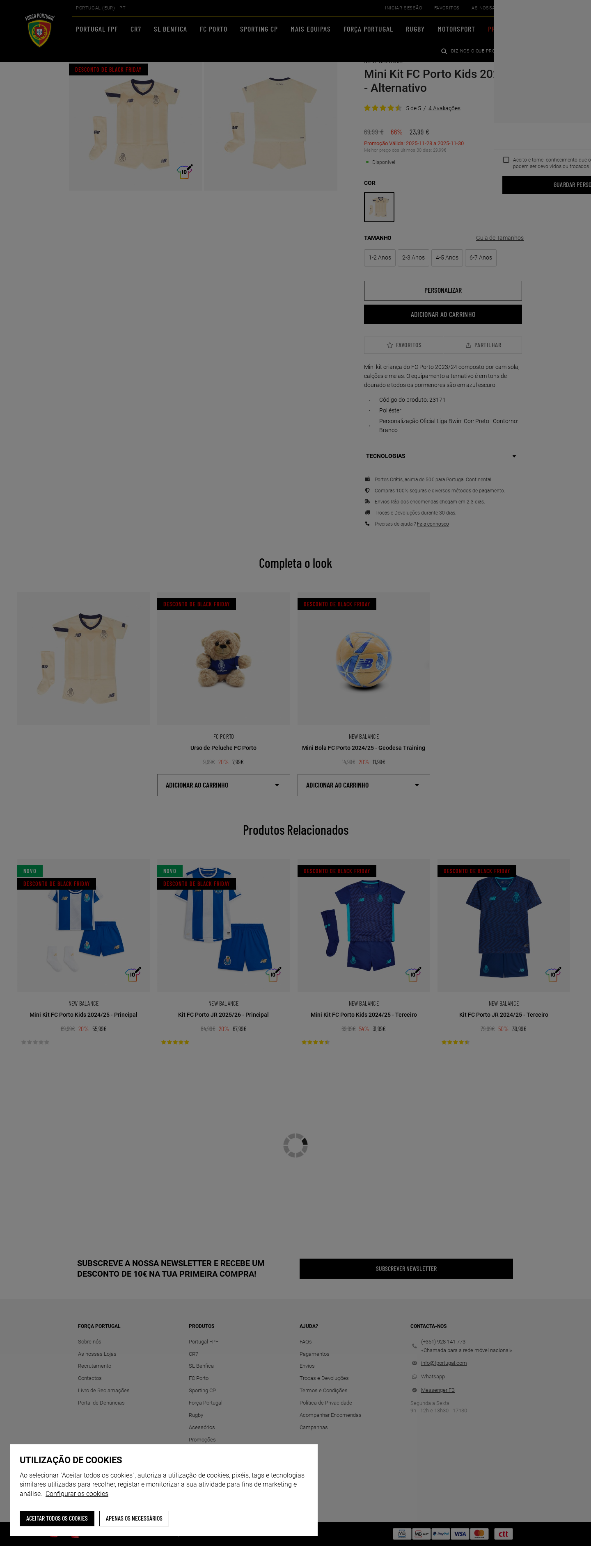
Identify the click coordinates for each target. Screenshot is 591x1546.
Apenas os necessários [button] (134, 1518)
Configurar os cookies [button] (77, 1494)
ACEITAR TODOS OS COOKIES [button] (57, 1518)
